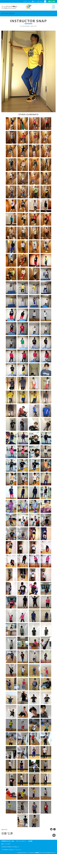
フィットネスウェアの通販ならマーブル (35, 852)
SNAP (6, 13)
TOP (2, 13)
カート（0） (32, 1)
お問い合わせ (40, 1)
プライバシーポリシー (21, 841)
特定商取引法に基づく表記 (7, 841)
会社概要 (30, 841)
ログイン (25, 1)
